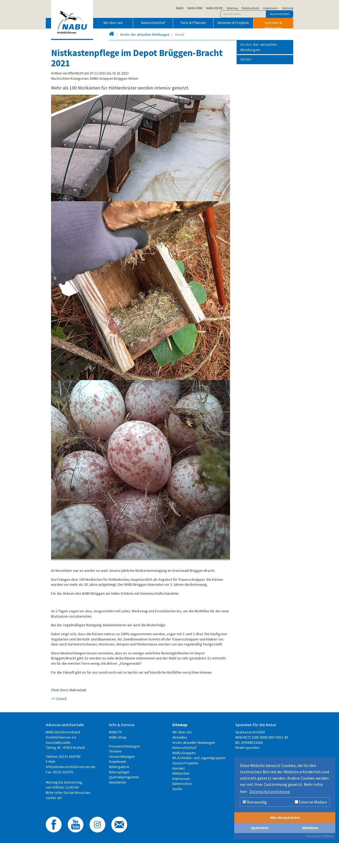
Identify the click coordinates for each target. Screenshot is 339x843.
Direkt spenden (247, 747)
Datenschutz (250, 8)
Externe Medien (311, 802)
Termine (115, 751)
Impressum (270, 8)
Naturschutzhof (153, 22)
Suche (177, 788)
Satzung (287, 8)
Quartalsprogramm (124, 777)
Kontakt (178, 768)
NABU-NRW (194, 8)
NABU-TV (115, 732)
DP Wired (327, 836)
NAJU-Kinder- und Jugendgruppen (199, 757)
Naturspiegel (119, 772)
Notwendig (255, 802)
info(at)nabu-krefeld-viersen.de (70, 766)
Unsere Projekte (185, 763)
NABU (180, 8)
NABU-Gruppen (184, 752)
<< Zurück (59, 698)
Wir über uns (113, 22)
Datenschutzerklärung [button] (269, 791)
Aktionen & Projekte (233, 22)
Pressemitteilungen (124, 746)
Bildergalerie (119, 766)
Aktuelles (179, 737)
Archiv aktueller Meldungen (193, 742)
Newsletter (118, 782)
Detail (246, 59)
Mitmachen (181, 773)
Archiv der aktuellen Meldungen (145, 34)
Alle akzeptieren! (285, 817)
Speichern (259, 827)
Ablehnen (310, 827)
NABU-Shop (118, 737)
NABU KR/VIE (214, 8)
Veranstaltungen (122, 756)
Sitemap (232, 8)
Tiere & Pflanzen (193, 22)
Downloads (117, 761)
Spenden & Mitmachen (273, 24)
